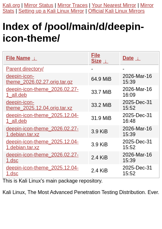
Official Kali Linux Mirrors (116, 11)
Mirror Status (38, 5)
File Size (96, 58)
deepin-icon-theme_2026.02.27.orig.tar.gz (39, 79)
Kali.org (11, 5)
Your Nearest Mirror (114, 5)
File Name (18, 58)
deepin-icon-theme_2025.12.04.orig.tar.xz (39, 105)
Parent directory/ (24, 69)
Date (128, 58)
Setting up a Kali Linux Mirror (51, 11)
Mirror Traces (73, 5)
